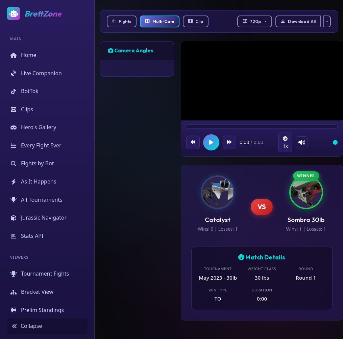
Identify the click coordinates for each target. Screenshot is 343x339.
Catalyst (217, 220)
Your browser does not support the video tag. (262, 81)
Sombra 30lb (306, 220)
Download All (298, 21)
